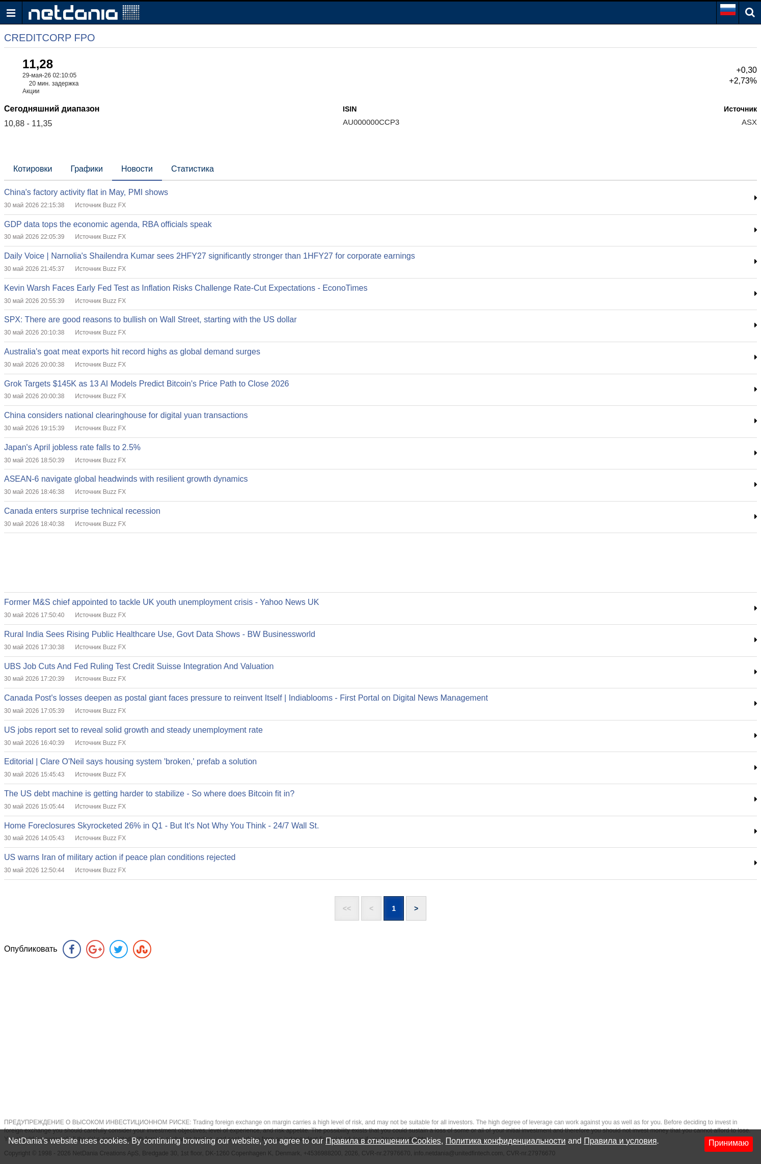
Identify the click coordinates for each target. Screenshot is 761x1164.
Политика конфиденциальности (506, 1141)
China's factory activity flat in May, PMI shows (86, 192)
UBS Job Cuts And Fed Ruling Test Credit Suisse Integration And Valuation (139, 666)
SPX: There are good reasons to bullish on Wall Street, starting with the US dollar (150, 319)
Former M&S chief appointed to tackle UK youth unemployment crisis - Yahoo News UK (161, 602)
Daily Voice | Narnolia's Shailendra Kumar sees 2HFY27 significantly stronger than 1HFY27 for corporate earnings (209, 256)
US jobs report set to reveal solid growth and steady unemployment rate (133, 730)
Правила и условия (620, 1141)
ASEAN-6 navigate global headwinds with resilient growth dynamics (126, 479)
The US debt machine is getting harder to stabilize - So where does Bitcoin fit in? (149, 793)
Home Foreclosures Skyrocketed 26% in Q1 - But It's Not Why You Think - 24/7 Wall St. (161, 825)
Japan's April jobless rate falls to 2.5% (72, 447)
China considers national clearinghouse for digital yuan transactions (126, 415)
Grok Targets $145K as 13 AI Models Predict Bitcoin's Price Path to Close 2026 (146, 383)
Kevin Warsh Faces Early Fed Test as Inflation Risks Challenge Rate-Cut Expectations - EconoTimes (185, 288)
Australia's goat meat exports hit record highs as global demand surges (132, 351)
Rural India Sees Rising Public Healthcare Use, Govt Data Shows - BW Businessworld (159, 634)
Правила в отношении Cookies (383, 1141)
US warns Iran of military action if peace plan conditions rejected (119, 857)
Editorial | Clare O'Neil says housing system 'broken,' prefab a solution (130, 761)
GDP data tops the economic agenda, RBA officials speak (108, 224)
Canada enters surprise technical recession (82, 511)
